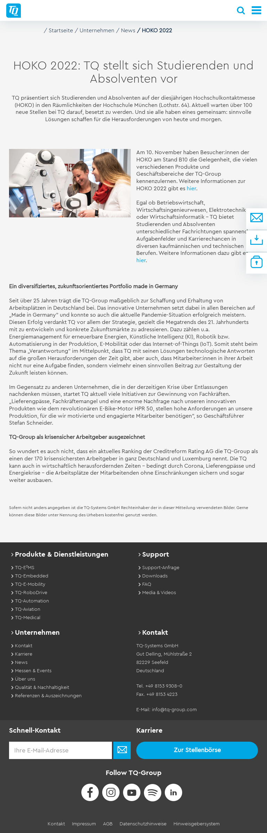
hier (191, 188)
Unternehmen (97, 30)
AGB (108, 824)
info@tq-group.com (174, 709)
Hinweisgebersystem (196, 824)
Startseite (61, 30)
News (128, 30)
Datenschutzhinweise (143, 824)
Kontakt (56, 824)
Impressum (84, 824)
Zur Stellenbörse (197, 750)
